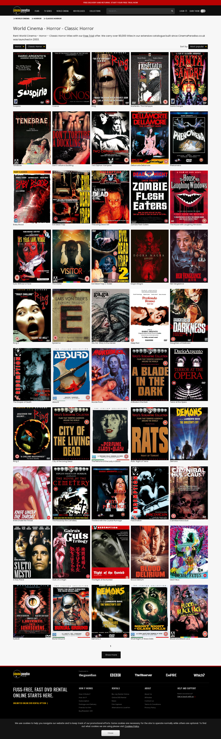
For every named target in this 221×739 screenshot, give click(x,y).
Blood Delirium (137, 579)
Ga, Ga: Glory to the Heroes (104, 343)
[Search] (138, 11)
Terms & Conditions (153, 704)
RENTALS (116, 688)
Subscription (84, 701)
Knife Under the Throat (23, 520)
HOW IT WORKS (86, 688)
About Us (148, 694)
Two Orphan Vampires (102, 165)
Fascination (136, 520)
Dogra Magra (137, 284)
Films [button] (37, 10)
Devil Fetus (174, 579)
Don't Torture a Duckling (62, 165)
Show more (111, 654)
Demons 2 (96, 639)
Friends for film (85, 707)
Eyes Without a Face (22, 284)
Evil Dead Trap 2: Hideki (102, 284)
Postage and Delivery (87, 704)
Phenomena (175, 165)
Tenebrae (17, 165)
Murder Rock (97, 402)
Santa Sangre (176, 106)
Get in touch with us (185, 696)
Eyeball (16, 639)
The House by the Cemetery (64, 520)
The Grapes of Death (22, 402)
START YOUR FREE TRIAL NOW (110, 2)
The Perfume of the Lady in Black (106, 461)
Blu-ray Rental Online (120, 694)
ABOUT (148, 688)
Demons (174, 461)
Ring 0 (16, 461)
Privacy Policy (150, 707)
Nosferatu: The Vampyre (141, 106)
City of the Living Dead (62, 461)
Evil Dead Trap (58, 224)
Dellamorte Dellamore (140, 165)
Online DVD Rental (119, 697)
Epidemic (56, 343)
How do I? (83, 697)
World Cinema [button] (63, 10)
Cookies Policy (132, 726)
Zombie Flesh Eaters (140, 224)
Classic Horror (54, 18)
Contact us (149, 701)
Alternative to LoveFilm (121, 707)
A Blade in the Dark (139, 402)
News (114, 701)
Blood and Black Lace (180, 639)
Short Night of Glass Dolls (142, 639)
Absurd (55, 402)
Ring (94, 106)
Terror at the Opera (178, 402)
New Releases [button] (79, 10)
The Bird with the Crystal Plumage (107, 520)
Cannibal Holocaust (179, 520)
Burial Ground (58, 639)
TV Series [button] (48, 10)
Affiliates (148, 697)
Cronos (55, 106)
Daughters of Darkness (180, 343)
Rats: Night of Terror (139, 461)
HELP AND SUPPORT (186, 688)
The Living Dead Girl (100, 224)
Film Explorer (117, 704)
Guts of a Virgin (59, 579)
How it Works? (84, 694)
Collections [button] (95, 10)
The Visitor (57, 284)
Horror (37, 18)
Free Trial (88, 36)
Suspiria (17, 106)
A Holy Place (18, 579)
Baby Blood (18, 224)
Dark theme (195, 10)
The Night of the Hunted (102, 579)
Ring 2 (16, 343)
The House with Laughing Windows (186, 224)
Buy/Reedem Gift (86, 711)
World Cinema (22, 18)
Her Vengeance (177, 284)
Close (110, 733)
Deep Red (135, 343)
